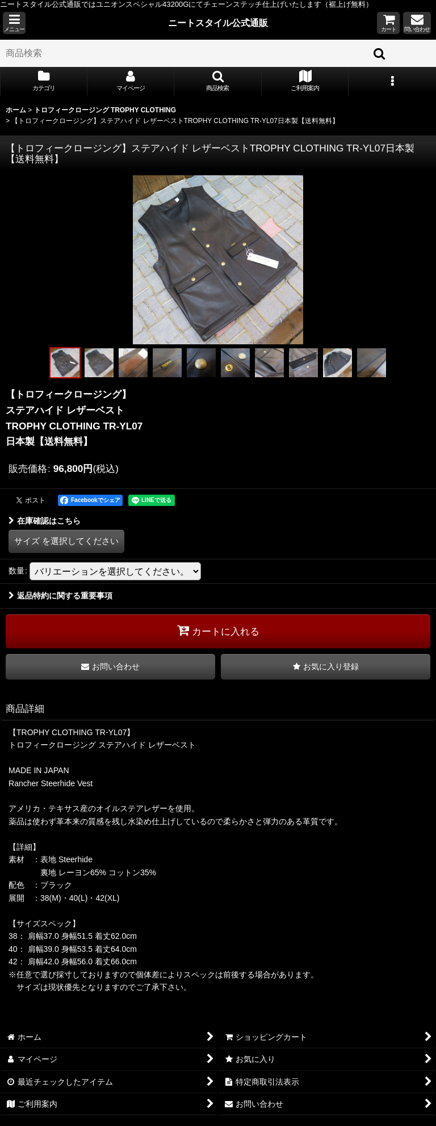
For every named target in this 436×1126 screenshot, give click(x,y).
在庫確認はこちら (45, 520)
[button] (14, 23)
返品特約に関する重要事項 (60, 595)
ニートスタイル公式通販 (218, 23)
